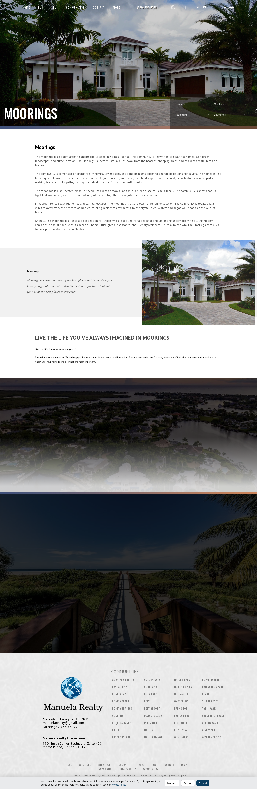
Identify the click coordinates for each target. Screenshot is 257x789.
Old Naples (181, 694)
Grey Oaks (150, 694)
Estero (117, 730)
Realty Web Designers (175, 775)
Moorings (150, 723)
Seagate (207, 694)
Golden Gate (152, 679)
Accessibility (150, 769)
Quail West (181, 737)
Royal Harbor (211, 679)
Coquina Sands (122, 723)
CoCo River (119, 715)
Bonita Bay (119, 694)
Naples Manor (153, 737)
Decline (187, 783)
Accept (203, 783)
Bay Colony (119, 687)
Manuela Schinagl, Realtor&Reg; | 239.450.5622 (147, 7)
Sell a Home (104, 765)
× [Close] (213, 783)
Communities (75, 7)
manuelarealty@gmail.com (63, 722)
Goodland (150, 687)
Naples (148, 730)
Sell (54, 7)
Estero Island (121, 737)
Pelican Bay (181, 715)
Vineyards (208, 730)
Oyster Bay (181, 701)
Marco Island (153, 715)
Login (184, 765)
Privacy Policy (128, 769)
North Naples (183, 687)
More (116, 7)
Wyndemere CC (211, 737)
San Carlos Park (213, 687)
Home (26, 7)
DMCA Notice (105, 769)
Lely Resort (152, 708)
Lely (147, 701)
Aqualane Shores (123, 679)
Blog (155, 765)
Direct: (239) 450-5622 (60, 727)
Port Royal (181, 730)
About (142, 765)
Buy (40, 7)
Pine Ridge (181, 723)
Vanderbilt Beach (213, 715)
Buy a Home (85, 765)
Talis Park (209, 708)
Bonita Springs (122, 708)
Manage (172, 783)
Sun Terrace (210, 701)
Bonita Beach (120, 701)
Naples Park (182, 679)
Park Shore (181, 708)
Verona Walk (210, 723)
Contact (99, 7)
